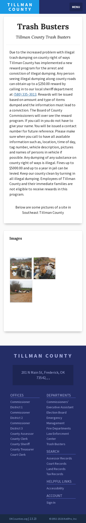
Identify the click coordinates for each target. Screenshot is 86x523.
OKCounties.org (18, 518)
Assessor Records (59, 458)
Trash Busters (56, 444)
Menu (76, 7)
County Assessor (22, 434)
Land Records (56, 469)
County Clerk (19, 439)
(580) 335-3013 (25, 94)
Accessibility (55, 488)
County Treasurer (22, 449)
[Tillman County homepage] (19, 6)
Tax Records (55, 474)
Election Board (57, 412)
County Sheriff (20, 444)
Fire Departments (59, 428)
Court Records (57, 463)
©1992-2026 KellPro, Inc (63, 518)
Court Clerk (18, 454)
